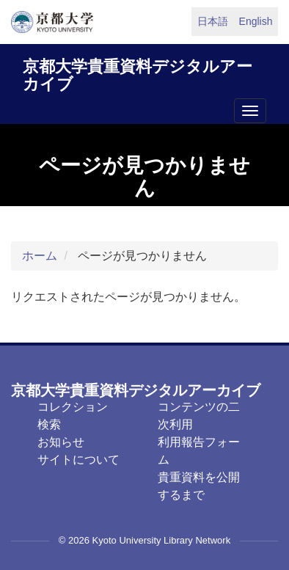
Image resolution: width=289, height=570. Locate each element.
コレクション (72, 407)
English (256, 21)
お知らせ (60, 442)
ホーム (39, 255)
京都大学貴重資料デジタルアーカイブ (137, 73)
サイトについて (78, 459)
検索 (49, 424)
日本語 (212, 21)
